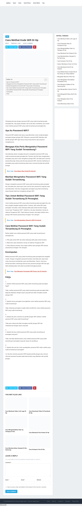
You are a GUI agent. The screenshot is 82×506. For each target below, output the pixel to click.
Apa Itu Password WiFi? (12, 82)
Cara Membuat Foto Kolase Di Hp (39, 432)
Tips (43, 3)
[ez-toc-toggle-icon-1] (45, 79)
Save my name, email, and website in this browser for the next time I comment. (26, 487)
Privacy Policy (75, 501)
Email (23, 480)
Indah (7, 43)
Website (39, 480)
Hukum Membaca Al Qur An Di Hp (67, 64)
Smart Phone (27, 3)
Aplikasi (8, 3)
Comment (8, 462)
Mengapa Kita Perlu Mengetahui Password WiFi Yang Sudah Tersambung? (26, 84)
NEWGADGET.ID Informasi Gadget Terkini (17, 501)
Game (14, 3)
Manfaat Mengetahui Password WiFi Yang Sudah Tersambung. (23, 86)
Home (48, 501)
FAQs (7, 93)
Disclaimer (67, 501)
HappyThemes (35, 501)
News (19, 3)
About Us (54, 501)
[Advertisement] (41, 18)
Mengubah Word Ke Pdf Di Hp (66, 76)
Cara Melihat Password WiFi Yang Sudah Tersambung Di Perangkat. (24, 89)
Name (7, 480)
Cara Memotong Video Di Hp (65, 103)
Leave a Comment (28, 43)
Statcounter (3, 505)
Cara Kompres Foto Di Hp (37, 449)
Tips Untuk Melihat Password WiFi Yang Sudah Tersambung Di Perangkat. (26, 88)
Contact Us (60, 501)
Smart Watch (36, 3)
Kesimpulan (9, 91)
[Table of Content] (45, 79)
